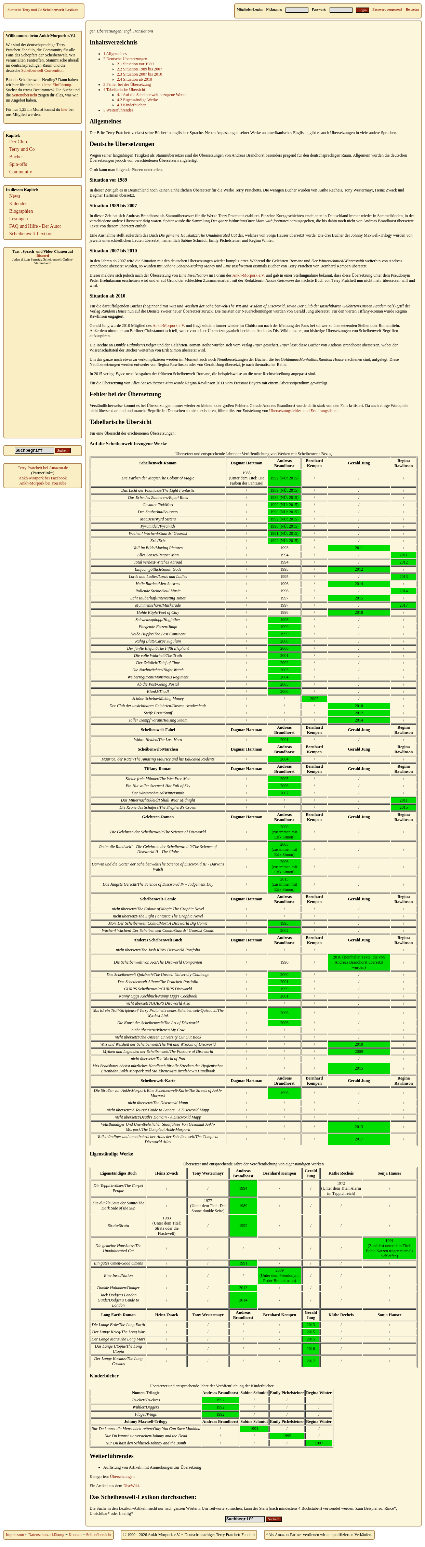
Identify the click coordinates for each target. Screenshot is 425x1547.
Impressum (15, 1534)
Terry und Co (32, 10)
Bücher (16, 156)
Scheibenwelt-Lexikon (60, 10)
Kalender (18, 203)
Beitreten (412, 9)
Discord (43, 255)
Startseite (15, 10)
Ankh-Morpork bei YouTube (42, 483)
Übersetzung (160, 275)
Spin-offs (18, 164)
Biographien (21, 211)
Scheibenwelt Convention (42, 70)
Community (20, 171)
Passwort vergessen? (387, 9)
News (14, 196)
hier (64, 109)
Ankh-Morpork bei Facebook (43, 478)
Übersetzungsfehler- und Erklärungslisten (303, 410)
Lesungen (18, 218)
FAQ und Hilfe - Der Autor (35, 226)
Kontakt (75, 1534)
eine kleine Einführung (52, 84)
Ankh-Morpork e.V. (249, 275)
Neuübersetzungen (232, 359)
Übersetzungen (109, 31)
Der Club (18, 141)
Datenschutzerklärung (46, 1534)
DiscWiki (131, 1485)
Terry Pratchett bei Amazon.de (43, 467)
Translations (143, 31)
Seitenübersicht (24, 95)
